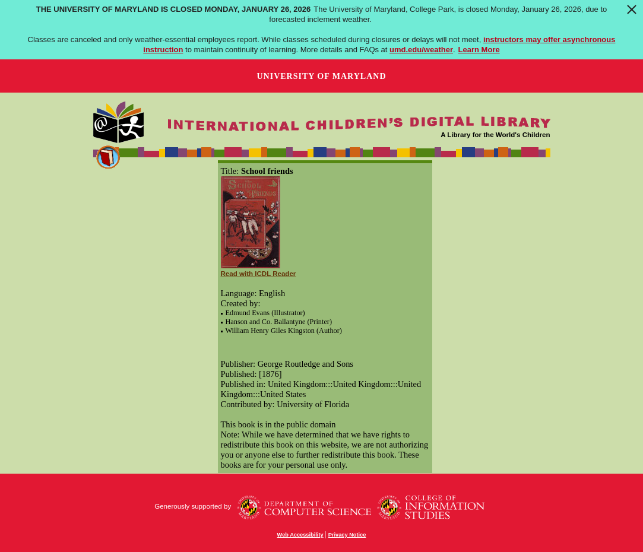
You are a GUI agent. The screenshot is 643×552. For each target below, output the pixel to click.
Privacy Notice (347, 535)
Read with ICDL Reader (258, 273)
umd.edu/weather (421, 49)
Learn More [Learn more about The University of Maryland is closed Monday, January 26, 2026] (479, 49)
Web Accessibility (300, 535)
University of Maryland (321, 76)
